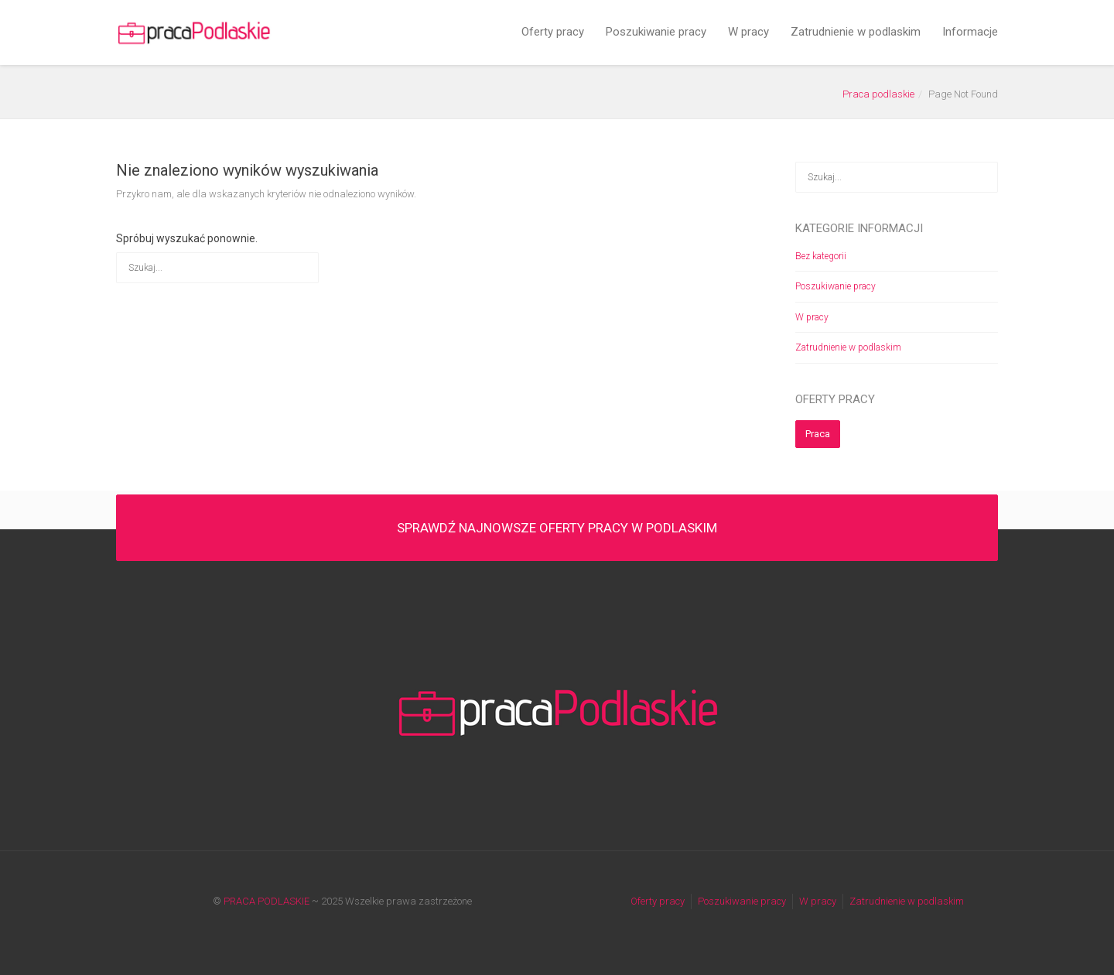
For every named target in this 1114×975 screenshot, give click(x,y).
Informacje (970, 32)
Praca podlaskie (878, 94)
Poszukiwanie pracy (656, 32)
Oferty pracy (552, 32)
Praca (817, 434)
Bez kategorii (820, 256)
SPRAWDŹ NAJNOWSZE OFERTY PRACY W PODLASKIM (557, 527)
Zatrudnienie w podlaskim (856, 32)
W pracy (748, 32)
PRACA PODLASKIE (266, 901)
